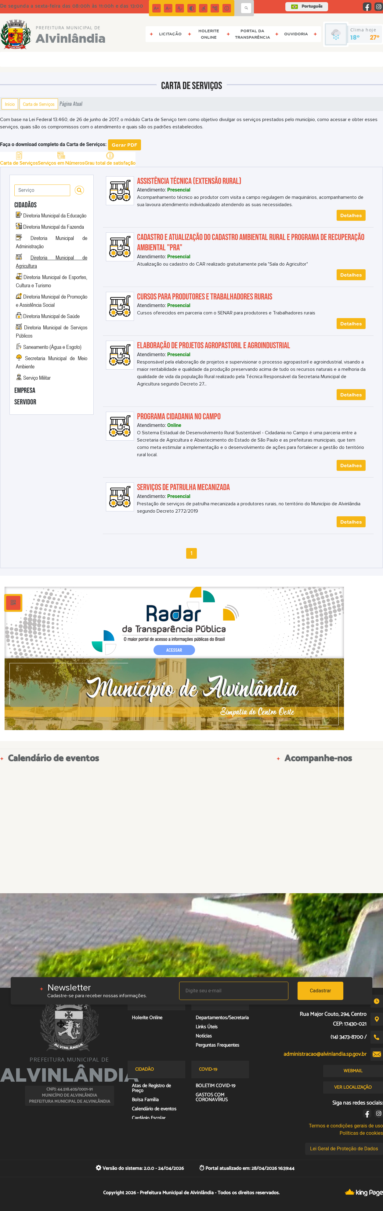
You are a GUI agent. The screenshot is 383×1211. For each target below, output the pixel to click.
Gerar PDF (124, 145)
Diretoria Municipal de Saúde (51, 316)
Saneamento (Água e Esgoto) (52, 346)
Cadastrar (320, 991)
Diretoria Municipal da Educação (54, 215)
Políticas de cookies (361, 1133)
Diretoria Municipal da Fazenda (53, 226)
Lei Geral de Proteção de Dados (344, 1149)
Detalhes (351, 215)
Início (10, 104)
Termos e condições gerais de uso (346, 1126)
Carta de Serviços (39, 104)
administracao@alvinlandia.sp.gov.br (325, 1054)
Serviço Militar (37, 377)
